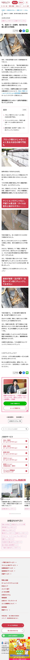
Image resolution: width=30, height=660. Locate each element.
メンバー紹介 (26, 6)
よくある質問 (5, 592)
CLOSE (24, 109)
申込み (15, 2)
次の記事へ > (20, 417)
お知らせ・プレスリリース (9, 600)
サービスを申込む (15, 625)
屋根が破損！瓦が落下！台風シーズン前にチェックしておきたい (15, 129)
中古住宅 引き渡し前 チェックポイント (12, 542)
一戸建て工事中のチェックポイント (11, 548)
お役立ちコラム (6, 595)
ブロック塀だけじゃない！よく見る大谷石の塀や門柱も (14, 116)
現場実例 (4, 598)
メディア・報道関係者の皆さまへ (10, 618)
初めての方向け (6, 524)
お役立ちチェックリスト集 (18, 524)
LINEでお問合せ (12, 635)
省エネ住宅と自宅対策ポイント (10, 545)
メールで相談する (18, 408)
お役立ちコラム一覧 (15, 421)
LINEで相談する (18, 403)
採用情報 (4, 607)
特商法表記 (4, 616)
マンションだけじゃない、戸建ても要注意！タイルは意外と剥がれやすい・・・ (15, 122)
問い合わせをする (15, 631)
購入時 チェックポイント (8, 533)
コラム (24, 21)
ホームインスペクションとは (10, 583)
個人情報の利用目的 (14, 616)
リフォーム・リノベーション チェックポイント (14, 536)
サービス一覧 (4, 6)
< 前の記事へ (10, 417)
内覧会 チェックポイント (8, 530)
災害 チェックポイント (8, 21)
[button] (11, 513)
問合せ (21, 2)
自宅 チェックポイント (21, 533)
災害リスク (18, 21)
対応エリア (18, 6)
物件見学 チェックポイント (9, 527)
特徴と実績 (11, 6)
